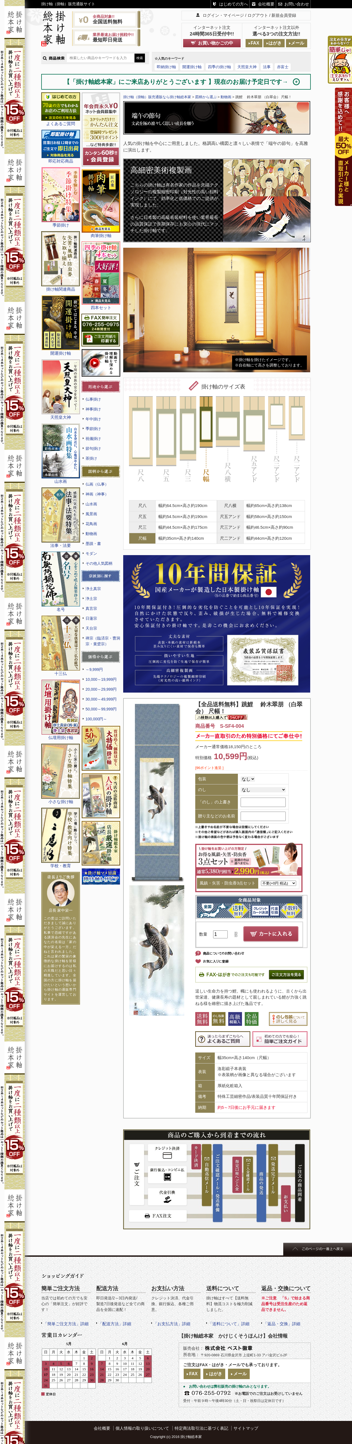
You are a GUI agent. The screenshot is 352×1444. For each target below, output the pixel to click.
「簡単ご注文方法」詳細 (66, 1323)
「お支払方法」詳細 (171, 1323)
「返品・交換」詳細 (281, 1323)
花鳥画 (91, 524)
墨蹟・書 (93, 543)
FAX (255, 43)
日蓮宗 (91, 618)
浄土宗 (91, 598)
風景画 (91, 514)
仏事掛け (93, 399)
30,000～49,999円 (101, 699)
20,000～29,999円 (101, 689)
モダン (91, 553)
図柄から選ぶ (206, 97)
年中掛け (93, 419)
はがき (275, 43)
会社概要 (266, 4)
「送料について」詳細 (228, 1323)
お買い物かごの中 (215, 43)
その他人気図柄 (99, 563)
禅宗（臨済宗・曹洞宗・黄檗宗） (103, 641)
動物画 (91, 533)
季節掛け (93, 428)
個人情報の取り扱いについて (142, 1428)
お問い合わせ (296, 4)
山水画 (91, 504)
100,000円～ (96, 719)
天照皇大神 (247, 67)
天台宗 (91, 628)
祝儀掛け (93, 438)
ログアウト (258, 15)
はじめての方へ (233, 4)
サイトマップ (245, 1428)
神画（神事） (97, 494)
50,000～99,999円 (101, 709)
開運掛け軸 (192, 67)
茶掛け (91, 458)
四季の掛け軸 (219, 67)
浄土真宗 (93, 588)
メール (297, 43)
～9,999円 (94, 669)
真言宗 (91, 608)
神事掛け (93, 409)
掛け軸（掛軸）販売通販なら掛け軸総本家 (157, 97)
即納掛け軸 (166, 67)
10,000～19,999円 (101, 679)
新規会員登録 (283, 15)
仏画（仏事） (97, 484)
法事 (267, 67)
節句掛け (93, 448)
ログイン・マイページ (223, 15)
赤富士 (282, 67)
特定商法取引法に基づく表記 (201, 1428)
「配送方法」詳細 (114, 1323)
